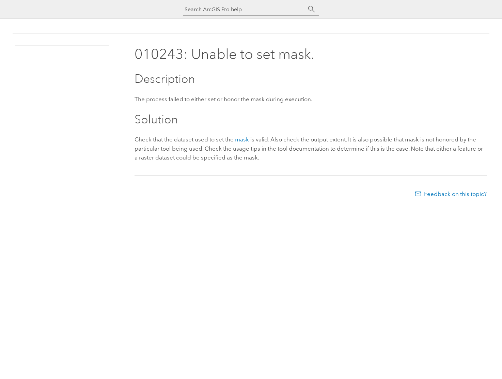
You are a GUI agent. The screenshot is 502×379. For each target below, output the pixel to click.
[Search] (311, 9)
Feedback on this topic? (455, 194)
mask (242, 139)
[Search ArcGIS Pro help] (244, 9)
